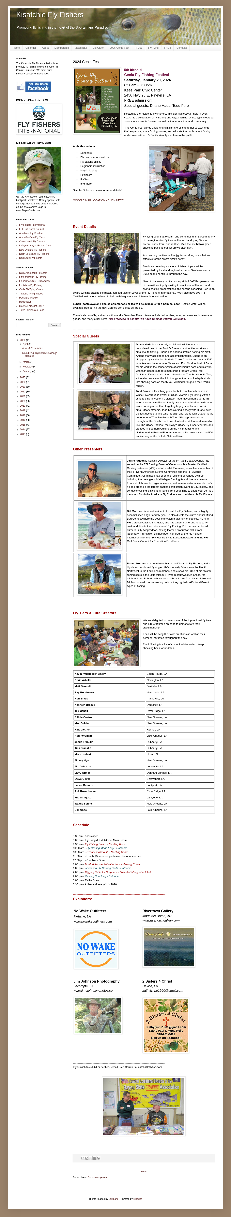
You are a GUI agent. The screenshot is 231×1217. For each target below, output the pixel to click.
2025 (23, 377)
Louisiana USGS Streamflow (34, 281)
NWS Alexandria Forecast (33, 273)
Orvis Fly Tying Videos (31, 289)
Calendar (31, 47)
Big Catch (98, 47)
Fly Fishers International (32, 224)
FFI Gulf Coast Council (31, 229)
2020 (23, 401)
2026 (23, 340)
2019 (23, 405)
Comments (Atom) (97, 1177)
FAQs (167, 47)
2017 (23, 415)
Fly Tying (153, 47)
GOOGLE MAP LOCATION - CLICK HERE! (98, 200)
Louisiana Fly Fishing (30, 285)
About (45, 47)
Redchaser (25, 301)
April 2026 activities (32, 348)
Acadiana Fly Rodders (31, 233)
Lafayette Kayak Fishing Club (35, 245)
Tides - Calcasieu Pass (31, 310)
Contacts (181, 47)
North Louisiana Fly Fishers (34, 253)
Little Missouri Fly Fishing (33, 277)
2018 (23, 410)
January (27, 371)
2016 (23, 420)
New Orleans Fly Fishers (32, 249)
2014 (23, 429)
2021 (23, 396)
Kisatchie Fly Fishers (49, 15)
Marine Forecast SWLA (31, 306)
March (26, 362)
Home (16, 47)
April (25, 344)
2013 (23, 434)
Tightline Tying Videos (31, 293)
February (28, 366)
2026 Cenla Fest (119, 47)
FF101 (138, 47)
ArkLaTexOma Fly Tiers (32, 237)
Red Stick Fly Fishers (30, 258)
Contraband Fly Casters (32, 241)
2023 (23, 386)
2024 (23, 382)
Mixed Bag (81, 47)
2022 (23, 391)
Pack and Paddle (28, 297)
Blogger (137, 1199)
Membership (61, 47)
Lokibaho (114, 1199)
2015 (23, 424)
